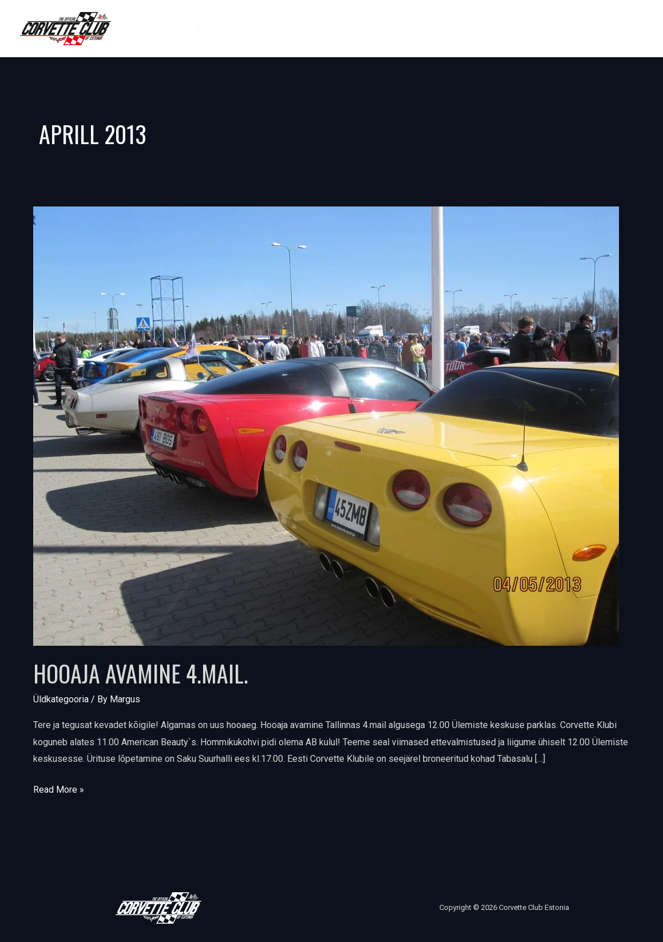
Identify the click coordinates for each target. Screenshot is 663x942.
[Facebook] (611, 28)
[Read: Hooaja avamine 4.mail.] (326, 425)
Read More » (58, 788)
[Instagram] (637, 28)
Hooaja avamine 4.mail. (140, 673)
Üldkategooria (61, 699)
